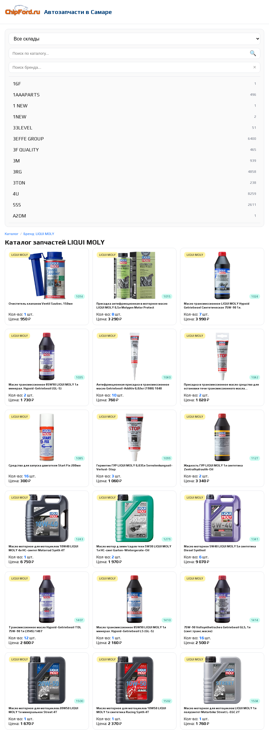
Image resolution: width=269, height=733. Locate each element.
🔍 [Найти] (253, 53)
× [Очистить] (254, 67)
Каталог (11, 234)
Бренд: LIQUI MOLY (39, 234)
